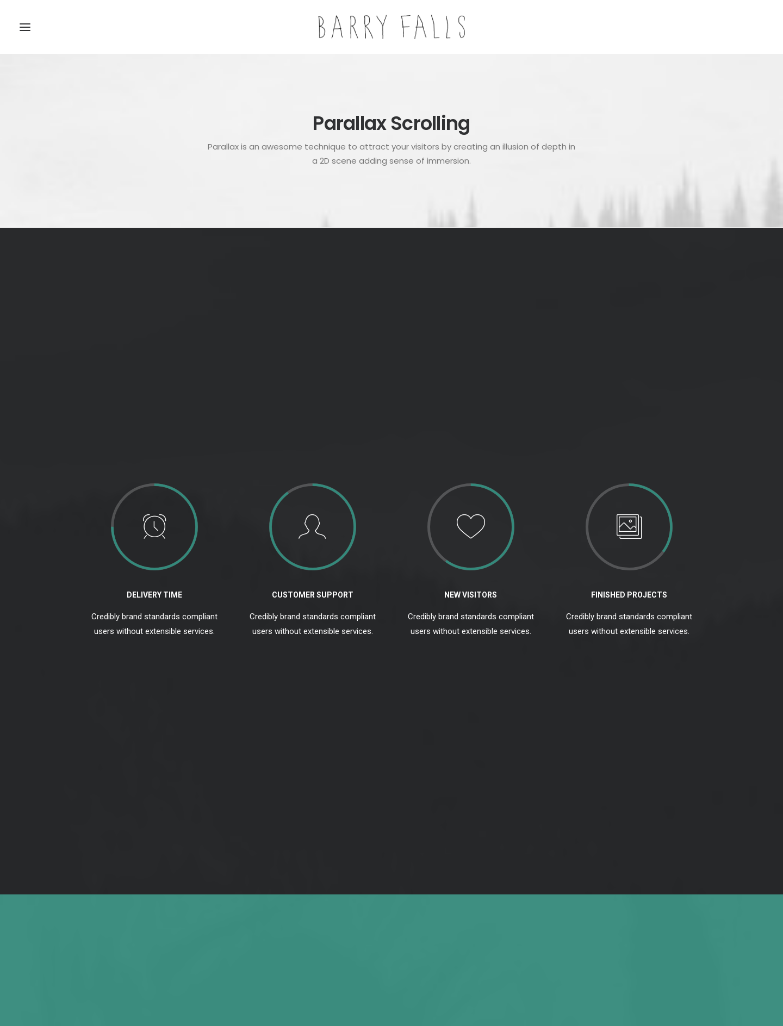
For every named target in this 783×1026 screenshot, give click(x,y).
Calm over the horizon (441, 881)
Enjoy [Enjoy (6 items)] (610, 857)
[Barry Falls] (391, 27)
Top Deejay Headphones (286, 855)
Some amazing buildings (286, 924)
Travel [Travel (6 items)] (605, 892)
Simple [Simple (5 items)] (609, 874)
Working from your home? (290, 907)
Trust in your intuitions (282, 873)
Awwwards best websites (288, 889)
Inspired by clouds (433, 907)
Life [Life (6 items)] (680, 857)
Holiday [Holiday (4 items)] (647, 857)
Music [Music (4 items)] (573, 874)
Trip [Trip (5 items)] (637, 892)
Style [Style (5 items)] (678, 874)
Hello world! (422, 855)
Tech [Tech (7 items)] (572, 892)
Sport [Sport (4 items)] (645, 874)
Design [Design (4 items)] (575, 857)
